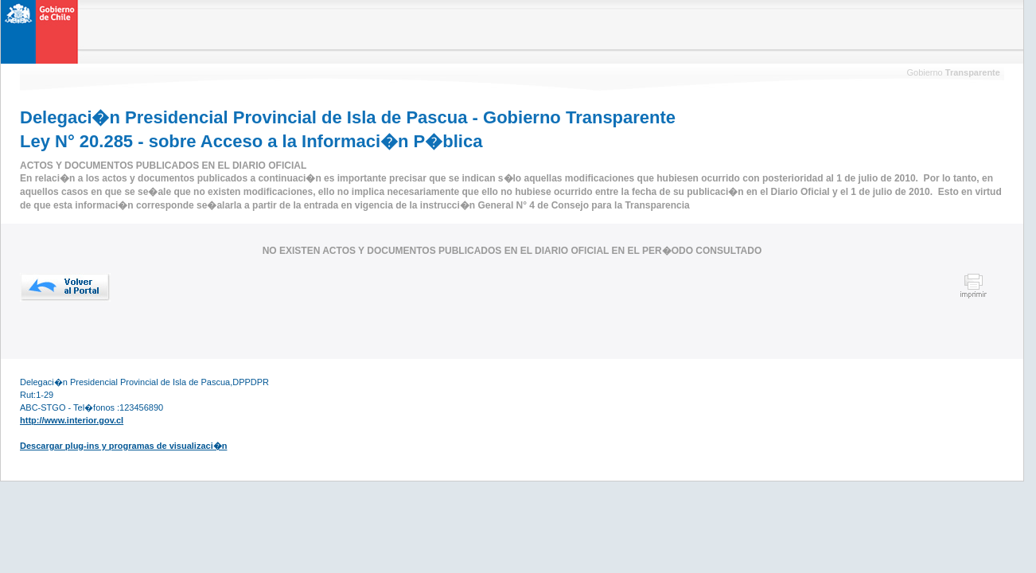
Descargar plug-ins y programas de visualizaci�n (123, 445)
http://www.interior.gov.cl (71, 420)
